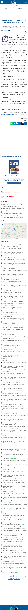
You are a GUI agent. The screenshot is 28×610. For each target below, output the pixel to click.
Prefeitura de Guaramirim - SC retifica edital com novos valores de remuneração (13, 366)
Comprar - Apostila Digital (14, 182)
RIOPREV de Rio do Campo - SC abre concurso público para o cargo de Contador (13, 442)
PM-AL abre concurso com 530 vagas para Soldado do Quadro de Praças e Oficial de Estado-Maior (14, 538)
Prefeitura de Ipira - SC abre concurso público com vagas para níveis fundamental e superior (14, 212)
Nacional (4, 576)
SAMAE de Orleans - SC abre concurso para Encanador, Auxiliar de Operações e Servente (12, 308)
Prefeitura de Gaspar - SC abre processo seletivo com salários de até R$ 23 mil (13, 264)
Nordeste (16, 578)
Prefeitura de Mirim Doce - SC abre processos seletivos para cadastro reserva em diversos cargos (14, 300)
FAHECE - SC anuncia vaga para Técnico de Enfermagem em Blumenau (12, 249)
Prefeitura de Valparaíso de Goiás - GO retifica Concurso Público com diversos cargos (13, 523)
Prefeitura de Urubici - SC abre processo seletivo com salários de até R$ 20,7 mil (13, 260)
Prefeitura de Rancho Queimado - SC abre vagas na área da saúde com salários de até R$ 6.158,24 (14, 245)
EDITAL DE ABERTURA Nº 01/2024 (11, 192)
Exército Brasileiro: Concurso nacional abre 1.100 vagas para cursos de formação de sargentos (13, 453)
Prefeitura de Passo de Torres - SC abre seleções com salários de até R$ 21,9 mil (14, 416)
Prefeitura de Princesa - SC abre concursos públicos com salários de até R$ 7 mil (14, 377)
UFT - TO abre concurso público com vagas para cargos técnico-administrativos (13, 534)
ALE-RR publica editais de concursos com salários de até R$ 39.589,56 (14, 531)
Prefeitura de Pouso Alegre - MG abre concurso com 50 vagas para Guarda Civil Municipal (14, 483)
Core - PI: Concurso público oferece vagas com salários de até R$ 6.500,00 (13, 564)
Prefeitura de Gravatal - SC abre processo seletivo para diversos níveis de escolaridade (14, 297)
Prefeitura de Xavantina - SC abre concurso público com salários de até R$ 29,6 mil (14, 311)
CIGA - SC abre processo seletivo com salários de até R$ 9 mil (14, 271)
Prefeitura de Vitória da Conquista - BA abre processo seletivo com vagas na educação (12, 545)
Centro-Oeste (22, 576)
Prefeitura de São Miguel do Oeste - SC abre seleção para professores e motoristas (14, 322)
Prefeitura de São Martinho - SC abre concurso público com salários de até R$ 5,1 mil (13, 252)
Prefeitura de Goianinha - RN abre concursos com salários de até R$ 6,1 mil (14, 568)
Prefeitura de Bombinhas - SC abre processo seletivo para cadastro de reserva (14, 337)
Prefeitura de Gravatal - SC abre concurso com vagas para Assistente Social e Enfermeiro (14, 400)
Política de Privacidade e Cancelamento (14, 605)
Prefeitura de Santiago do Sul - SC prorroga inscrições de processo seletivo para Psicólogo (13, 408)
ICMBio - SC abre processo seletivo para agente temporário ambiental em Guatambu (13, 275)
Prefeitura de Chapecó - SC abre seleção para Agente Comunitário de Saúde (14, 438)
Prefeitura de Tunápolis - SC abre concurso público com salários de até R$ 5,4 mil (14, 286)
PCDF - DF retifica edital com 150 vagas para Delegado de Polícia (12, 520)
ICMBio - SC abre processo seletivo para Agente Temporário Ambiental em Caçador (13, 205)
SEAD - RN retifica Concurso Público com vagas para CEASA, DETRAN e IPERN (14, 571)
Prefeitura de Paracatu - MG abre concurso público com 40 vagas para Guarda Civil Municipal (14, 479)
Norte (10, 578)
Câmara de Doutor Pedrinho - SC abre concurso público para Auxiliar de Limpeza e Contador (13, 326)
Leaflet (14, 238)
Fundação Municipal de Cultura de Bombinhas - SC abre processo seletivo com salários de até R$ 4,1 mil (14, 341)
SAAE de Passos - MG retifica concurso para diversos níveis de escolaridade (14, 490)
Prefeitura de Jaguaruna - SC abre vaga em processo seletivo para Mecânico (14, 348)
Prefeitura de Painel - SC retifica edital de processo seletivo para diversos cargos (14, 389)
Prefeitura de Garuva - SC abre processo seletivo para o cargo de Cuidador (13, 330)
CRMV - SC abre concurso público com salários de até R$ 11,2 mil (14, 359)
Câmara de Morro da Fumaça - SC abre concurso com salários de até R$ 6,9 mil (13, 423)
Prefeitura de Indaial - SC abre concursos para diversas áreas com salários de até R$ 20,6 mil (13, 319)
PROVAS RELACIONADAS (9, 196)
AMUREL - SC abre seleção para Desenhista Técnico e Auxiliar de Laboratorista (14, 333)
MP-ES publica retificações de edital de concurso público (13, 501)
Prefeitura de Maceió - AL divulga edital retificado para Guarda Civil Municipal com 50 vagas (14, 542)
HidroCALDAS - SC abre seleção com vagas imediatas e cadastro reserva (12, 355)
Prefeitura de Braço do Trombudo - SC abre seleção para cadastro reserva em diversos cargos (14, 403)
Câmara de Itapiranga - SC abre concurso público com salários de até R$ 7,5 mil (14, 304)
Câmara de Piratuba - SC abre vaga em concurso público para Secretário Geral (13, 209)
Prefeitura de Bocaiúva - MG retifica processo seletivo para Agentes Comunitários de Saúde (13, 494)
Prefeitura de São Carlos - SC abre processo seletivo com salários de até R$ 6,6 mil (14, 363)
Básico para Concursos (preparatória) (14, 175)
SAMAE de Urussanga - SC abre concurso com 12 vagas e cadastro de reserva (13, 267)
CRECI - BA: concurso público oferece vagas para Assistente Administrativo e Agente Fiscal (13, 549)
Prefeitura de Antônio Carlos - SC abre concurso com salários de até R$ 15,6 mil (14, 431)
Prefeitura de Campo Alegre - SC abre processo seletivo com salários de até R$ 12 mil (13, 352)
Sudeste (10, 576)
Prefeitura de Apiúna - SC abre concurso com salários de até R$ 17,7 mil (12, 289)
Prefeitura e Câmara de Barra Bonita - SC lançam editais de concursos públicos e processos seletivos (14, 427)
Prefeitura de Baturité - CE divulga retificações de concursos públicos (14, 556)
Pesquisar (21, 8)
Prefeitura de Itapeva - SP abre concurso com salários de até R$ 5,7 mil (13, 472)
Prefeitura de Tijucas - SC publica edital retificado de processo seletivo (14, 420)
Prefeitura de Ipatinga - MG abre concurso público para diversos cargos (14, 475)
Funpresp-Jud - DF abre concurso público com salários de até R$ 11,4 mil (13, 516)
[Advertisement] (14, 14)
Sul (16, 576)
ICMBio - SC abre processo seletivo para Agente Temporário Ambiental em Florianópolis (13, 385)
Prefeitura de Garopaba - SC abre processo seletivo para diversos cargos (14, 315)
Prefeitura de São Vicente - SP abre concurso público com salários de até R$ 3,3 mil (14, 461)
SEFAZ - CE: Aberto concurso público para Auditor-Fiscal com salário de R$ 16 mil (14, 553)
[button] (2, 2)
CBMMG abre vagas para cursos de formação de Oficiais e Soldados (13, 486)
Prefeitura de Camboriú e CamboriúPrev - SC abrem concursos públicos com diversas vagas (14, 374)
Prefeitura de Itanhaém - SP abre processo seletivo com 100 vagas (14, 468)
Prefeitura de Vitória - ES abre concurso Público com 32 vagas (14, 498)
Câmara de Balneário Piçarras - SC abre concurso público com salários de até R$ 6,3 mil (13, 381)
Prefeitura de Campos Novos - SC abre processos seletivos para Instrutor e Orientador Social (13, 216)
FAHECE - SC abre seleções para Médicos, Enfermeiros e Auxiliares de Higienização (12, 282)
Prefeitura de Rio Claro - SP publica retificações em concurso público (14, 457)
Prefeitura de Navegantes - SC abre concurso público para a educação (14, 370)
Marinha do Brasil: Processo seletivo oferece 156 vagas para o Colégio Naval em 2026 (13, 450)
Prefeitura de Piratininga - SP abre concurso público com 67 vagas (14, 464)
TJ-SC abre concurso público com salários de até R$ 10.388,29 (14, 434)
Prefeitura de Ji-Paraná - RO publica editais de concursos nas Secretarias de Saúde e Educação (13, 527)
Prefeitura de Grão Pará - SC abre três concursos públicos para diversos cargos (13, 412)
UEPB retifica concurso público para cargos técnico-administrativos (14, 560)
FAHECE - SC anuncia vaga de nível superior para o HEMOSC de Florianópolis (14, 256)
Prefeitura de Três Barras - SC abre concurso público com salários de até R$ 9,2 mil (14, 396)
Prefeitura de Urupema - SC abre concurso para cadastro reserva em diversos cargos (13, 278)
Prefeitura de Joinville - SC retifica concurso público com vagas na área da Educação (14, 392)
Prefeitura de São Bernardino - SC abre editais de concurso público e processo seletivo (13, 344)
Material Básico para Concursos (10, 114)
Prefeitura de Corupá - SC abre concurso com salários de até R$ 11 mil (13, 293)
